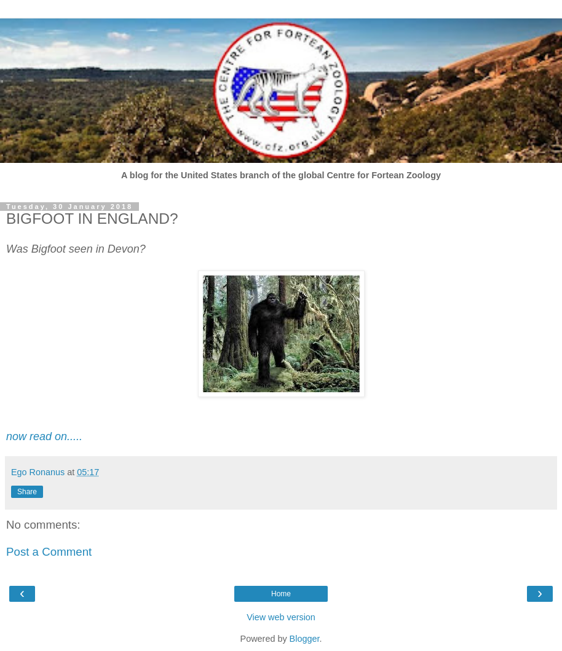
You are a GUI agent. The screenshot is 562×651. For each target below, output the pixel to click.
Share (27, 491)
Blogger (305, 639)
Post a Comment (49, 551)
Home (281, 594)
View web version (281, 617)
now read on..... (44, 436)
